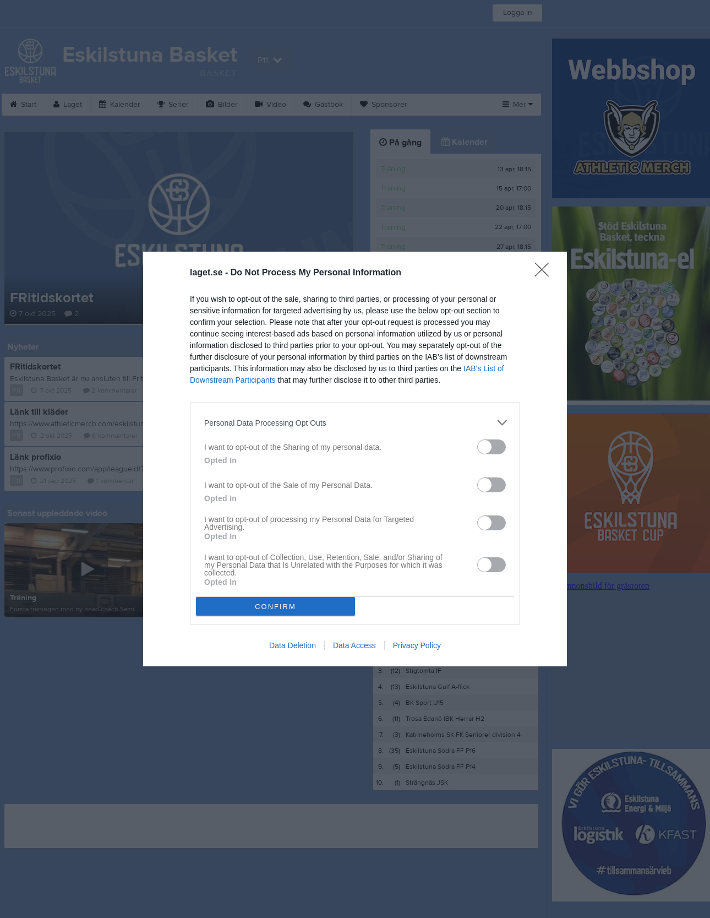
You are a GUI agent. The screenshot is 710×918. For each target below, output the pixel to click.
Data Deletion (292, 645)
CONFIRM (275, 606)
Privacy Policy (417, 645)
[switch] (491, 446)
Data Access (354, 645)
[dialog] (355, 459)
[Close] (545, 273)
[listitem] (355, 422)
